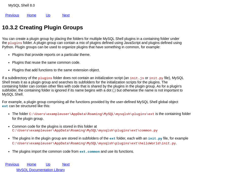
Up (49, 14)
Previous (13, 14)
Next (67, 14)
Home (32, 14)
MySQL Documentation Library (40, 170)
